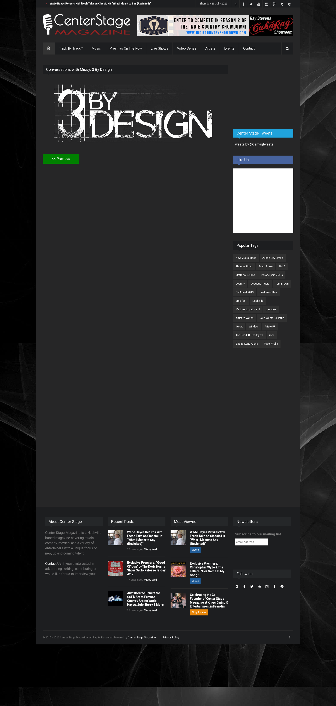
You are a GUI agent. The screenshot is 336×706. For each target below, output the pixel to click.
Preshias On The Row (126, 48)
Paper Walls (271, 343)
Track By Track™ (71, 48)
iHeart (239, 326)
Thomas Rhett (244, 266)
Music (96, 48)
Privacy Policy (171, 637)
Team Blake (266, 266)
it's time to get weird (248, 309)
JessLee (271, 309)
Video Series (186, 48)
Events (229, 48)
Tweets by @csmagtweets (253, 144)
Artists (210, 48)
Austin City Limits (272, 257)
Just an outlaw (268, 292)
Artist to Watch (245, 318)
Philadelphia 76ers (272, 275)
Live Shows (159, 48)
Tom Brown (282, 283)
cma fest (241, 300)
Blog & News (199, 612)
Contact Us (53, 564)
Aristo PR (270, 326)
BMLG (282, 266)
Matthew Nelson (245, 275)
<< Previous (61, 159)
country (240, 283)
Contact (249, 48)
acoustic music (260, 283)
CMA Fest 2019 (245, 292)
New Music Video (246, 257)
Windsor (254, 326)
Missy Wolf (150, 549)
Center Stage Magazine (142, 637)
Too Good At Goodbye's (249, 335)
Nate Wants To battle (272, 318)
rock (271, 335)
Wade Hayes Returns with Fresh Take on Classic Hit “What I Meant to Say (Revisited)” (100, 3)
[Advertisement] (265, 92)
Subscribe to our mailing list (258, 534)
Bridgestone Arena (247, 343)
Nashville (257, 300)
